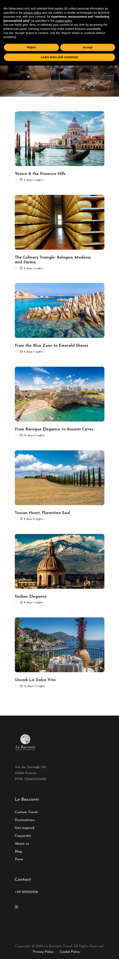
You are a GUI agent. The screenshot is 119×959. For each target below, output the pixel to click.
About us (22, 843)
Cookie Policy (70, 952)
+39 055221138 (26, 892)
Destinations (25, 820)
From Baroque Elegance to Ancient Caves (54, 429)
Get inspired (24, 828)
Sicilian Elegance (31, 597)
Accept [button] (88, 47)
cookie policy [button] (63, 20)
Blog (18, 851)
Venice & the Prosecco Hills (40, 174)
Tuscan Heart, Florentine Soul (42, 513)
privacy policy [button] (32, 12)
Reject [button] (31, 47)
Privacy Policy (43, 952)
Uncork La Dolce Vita (35, 680)
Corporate (23, 836)
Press (19, 859)
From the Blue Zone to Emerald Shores (51, 346)
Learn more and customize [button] (59, 57)
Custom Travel (26, 812)
